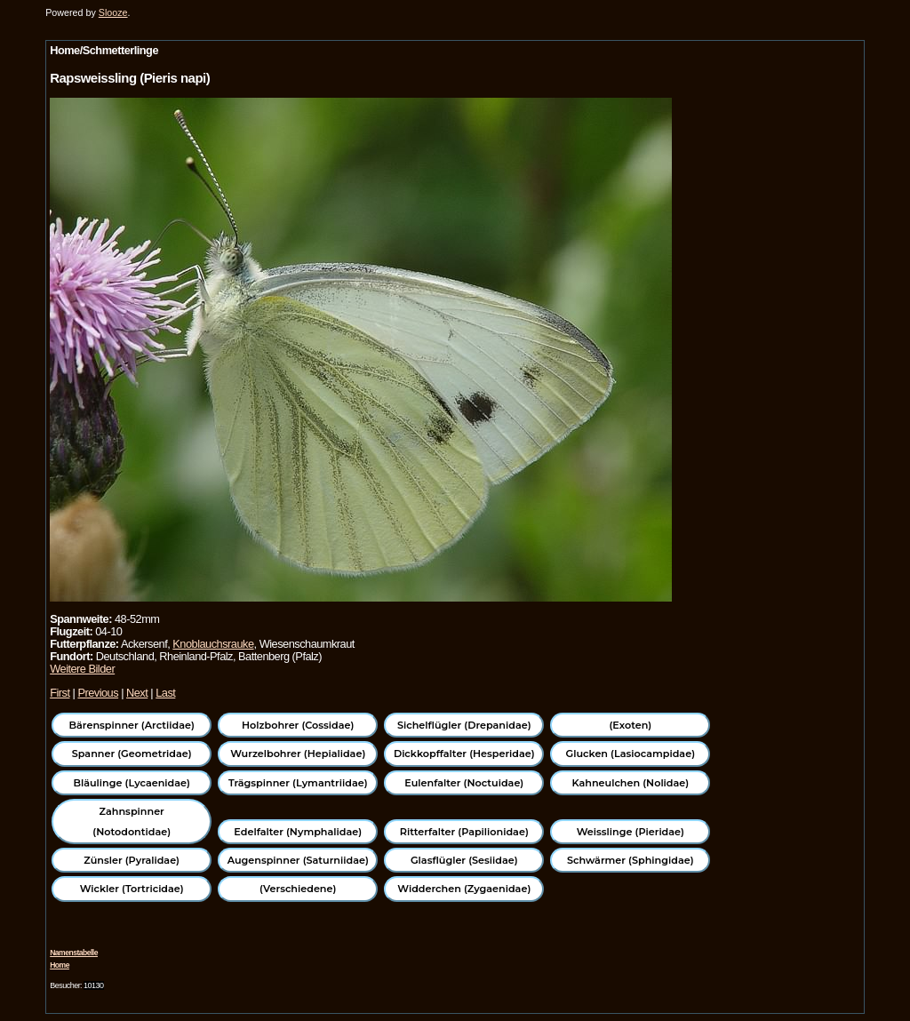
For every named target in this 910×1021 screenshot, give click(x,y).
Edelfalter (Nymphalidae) (298, 832)
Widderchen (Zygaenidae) (464, 888)
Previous (97, 692)
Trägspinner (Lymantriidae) (298, 783)
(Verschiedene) (297, 888)
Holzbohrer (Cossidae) (298, 725)
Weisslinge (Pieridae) (630, 832)
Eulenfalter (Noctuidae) (463, 783)
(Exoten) (630, 725)
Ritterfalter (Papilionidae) (464, 832)
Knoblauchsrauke (212, 643)
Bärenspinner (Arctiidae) (132, 725)
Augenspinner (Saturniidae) (298, 860)
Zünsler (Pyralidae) (132, 860)
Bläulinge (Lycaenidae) (131, 783)
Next (137, 692)
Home (59, 965)
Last (165, 692)
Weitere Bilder (82, 668)
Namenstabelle (74, 952)
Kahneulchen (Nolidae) (630, 783)
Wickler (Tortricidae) (132, 888)
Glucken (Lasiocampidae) (630, 753)
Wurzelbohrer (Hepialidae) (297, 753)
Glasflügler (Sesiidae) (464, 860)
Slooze (113, 12)
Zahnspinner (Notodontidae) (131, 821)
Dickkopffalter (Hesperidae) (464, 753)
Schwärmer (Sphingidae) (630, 860)
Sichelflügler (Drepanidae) (464, 725)
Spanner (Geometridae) (132, 753)
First (59, 692)
